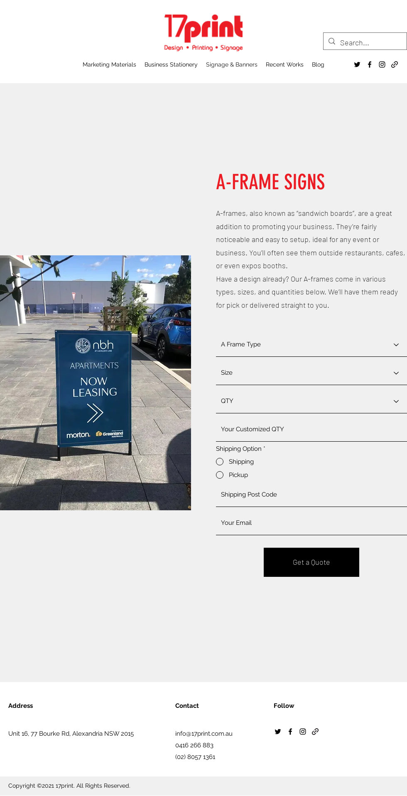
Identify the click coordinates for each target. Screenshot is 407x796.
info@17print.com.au (204, 733)
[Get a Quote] (311, 562)
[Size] (311, 373)
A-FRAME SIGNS (270, 182)
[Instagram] (382, 64)
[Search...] (364, 43)
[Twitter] (357, 64)
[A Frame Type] (311, 345)
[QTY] (311, 401)
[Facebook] (369, 64)
